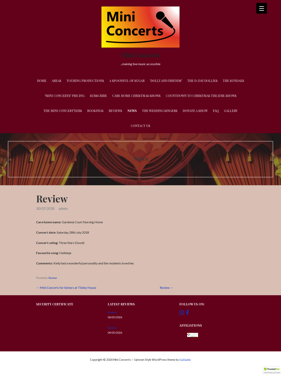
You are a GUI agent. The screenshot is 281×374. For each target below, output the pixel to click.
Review (52, 277)
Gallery (230, 111)
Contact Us (140, 126)
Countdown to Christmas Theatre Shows (201, 96)
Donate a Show (195, 111)
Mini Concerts (140, 55)
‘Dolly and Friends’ (166, 81)
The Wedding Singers (159, 111)
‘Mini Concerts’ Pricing (65, 96)
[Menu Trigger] (261, 8)
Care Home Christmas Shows (136, 96)
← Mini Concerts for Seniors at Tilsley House (66, 287)
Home (41, 81)
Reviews (115, 111)
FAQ (216, 111)
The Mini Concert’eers (63, 111)
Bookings (95, 111)
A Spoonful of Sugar (127, 81)
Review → (166, 287)
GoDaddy (185, 359)
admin (63, 208)
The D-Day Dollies (202, 81)
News (132, 111)
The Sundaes (233, 81)
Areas (56, 81)
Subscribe (98, 96)
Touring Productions (85, 81)
